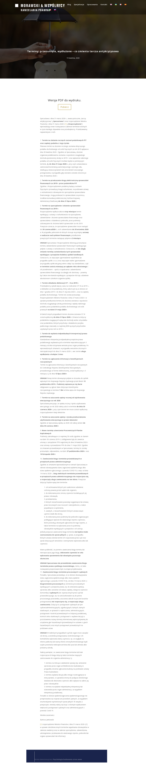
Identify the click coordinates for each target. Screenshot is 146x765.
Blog (69, 5)
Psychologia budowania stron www (67, 759)
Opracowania (92, 5)
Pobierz (64, 107)
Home (51, 5)
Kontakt (104, 5)
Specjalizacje (79, 5)
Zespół (59, 5)
